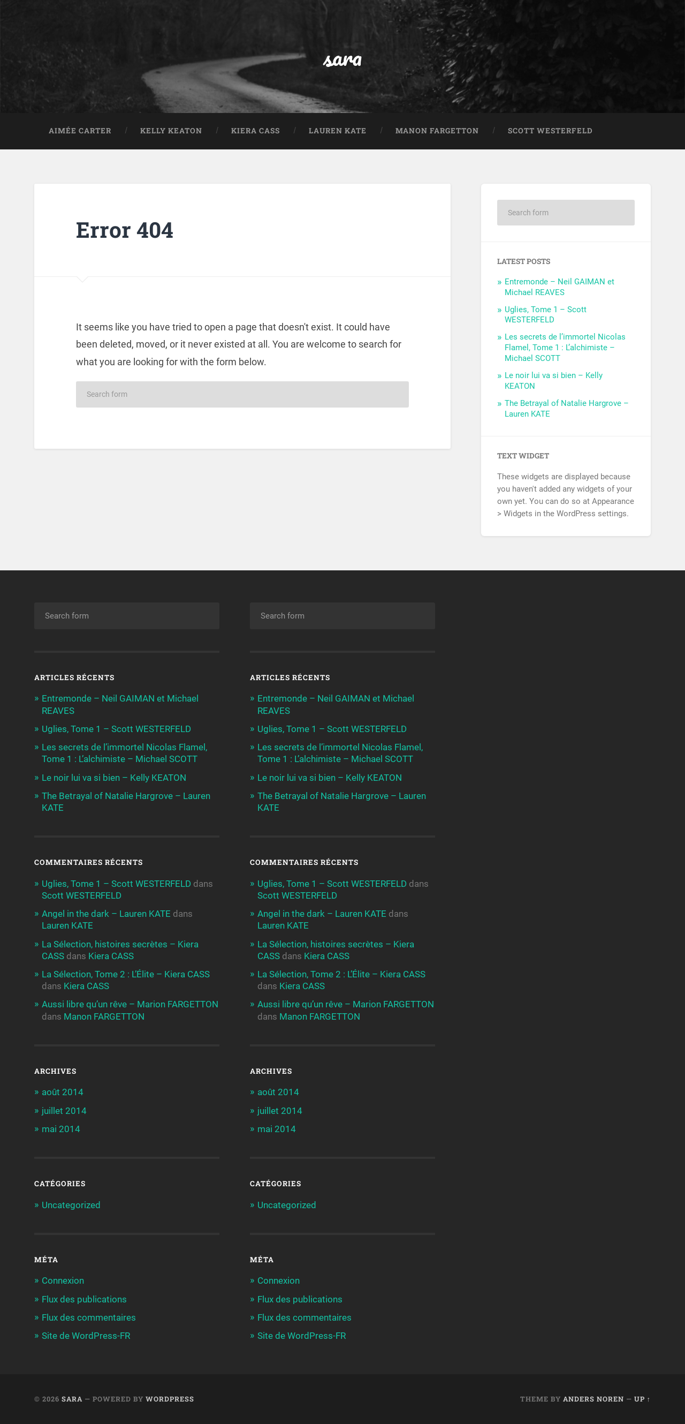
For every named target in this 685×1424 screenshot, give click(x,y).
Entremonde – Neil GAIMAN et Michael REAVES (559, 287)
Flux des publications (84, 1299)
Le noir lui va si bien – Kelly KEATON (114, 777)
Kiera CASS (255, 130)
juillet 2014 (64, 1110)
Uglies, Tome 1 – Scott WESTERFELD (546, 315)
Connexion (63, 1280)
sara (343, 56)
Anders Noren (593, 1399)
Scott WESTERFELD (550, 130)
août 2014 (62, 1092)
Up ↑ (642, 1399)
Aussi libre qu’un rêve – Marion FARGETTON (130, 1004)
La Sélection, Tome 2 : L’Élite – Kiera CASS (126, 974)
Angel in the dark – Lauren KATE (106, 913)
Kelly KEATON (171, 130)
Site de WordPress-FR (86, 1335)
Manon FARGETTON (437, 130)
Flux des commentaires (89, 1317)
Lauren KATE (338, 130)
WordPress (170, 1399)
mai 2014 (61, 1129)
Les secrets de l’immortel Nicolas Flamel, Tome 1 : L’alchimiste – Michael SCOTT (565, 347)
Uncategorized (71, 1205)
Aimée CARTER (80, 130)
